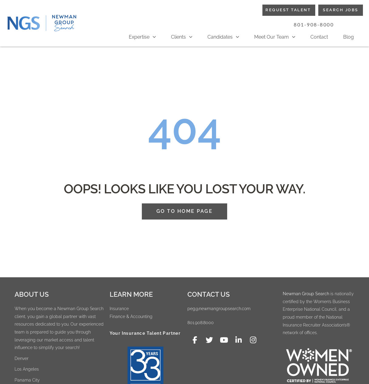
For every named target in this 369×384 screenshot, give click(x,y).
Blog (348, 37)
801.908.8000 (200, 322)
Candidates (223, 37)
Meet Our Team (274, 37)
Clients (181, 37)
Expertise (142, 37)
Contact (319, 37)
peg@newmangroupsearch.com (219, 308)
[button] (314, 25)
